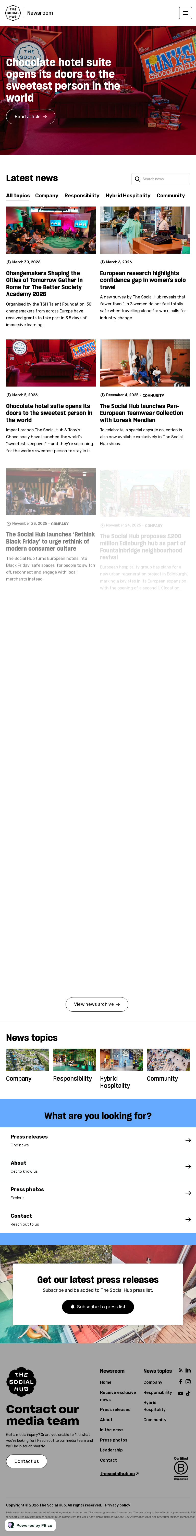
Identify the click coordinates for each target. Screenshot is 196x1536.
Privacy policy (117, 1505)
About (106, 1419)
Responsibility (72, 1078)
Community (162, 1078)
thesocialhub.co (117, 1473)
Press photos (113, 1440)
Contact (108, 1460)
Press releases (115, 1409)
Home (106, 1382)
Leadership (111, 1450)
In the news (112, 1430)
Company (18, 1078)
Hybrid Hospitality (115, 1082)
